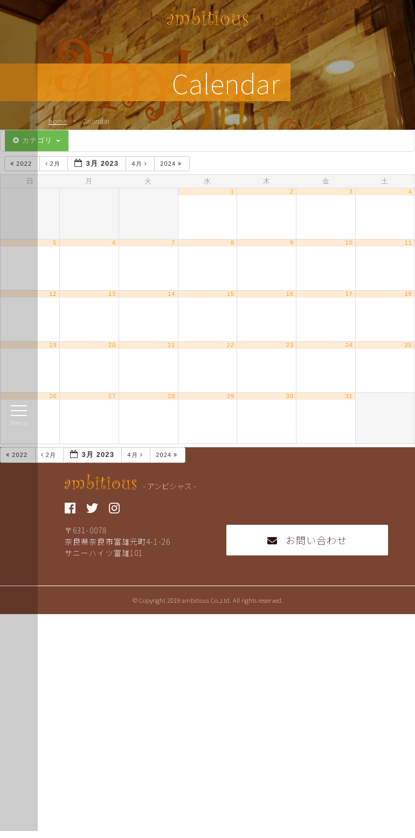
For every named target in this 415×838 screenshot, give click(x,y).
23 (290, 345)
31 (349, 396)
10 (349, 243)
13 (112, 294)
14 (171, 294)
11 (408, 243)
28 (171, 396)
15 (230, 294)
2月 (54, 163)
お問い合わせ (307, 540)
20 (112, 345)
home (58, 121)
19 (53, 345)
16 (290, 294)
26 (53, 396)
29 (230, 396)
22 (230, 345)
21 (171, 345)
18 (408, 294)
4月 (140, 163)
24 (349, 345)
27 (112, 396)
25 (408, 345)
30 (290, 396)
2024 (172, 163)
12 (53, 294)
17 (349, 294)
